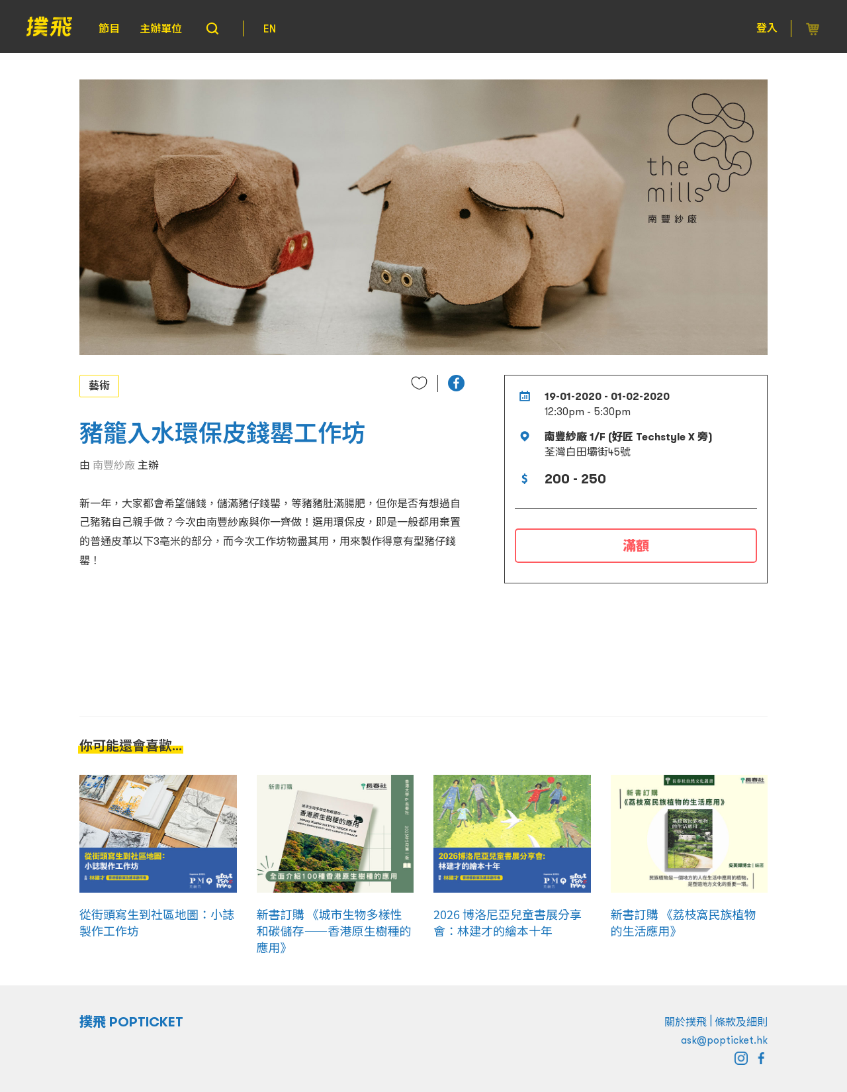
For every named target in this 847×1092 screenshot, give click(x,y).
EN (269, 28)
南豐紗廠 (114, 465)
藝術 (99, 385)
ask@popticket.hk (724, 1039)
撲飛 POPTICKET (131, 1021)
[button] (456, 383)
